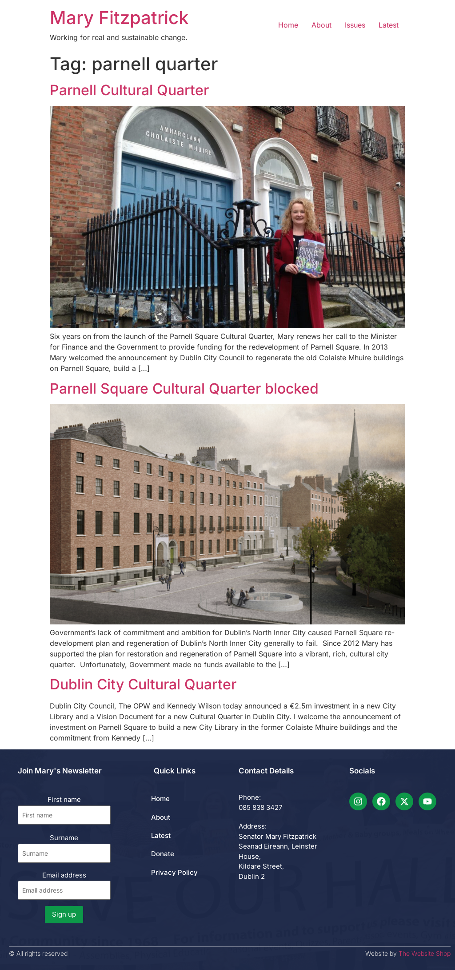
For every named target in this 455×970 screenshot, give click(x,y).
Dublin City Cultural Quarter (143, 684)
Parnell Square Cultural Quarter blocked (184, 388)
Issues (355, 24)
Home (288, 24)
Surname (64, 837)
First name (64, 799)
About (321, 24)
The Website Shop (425, 953)
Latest (389, 24)
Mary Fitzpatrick (119, 17)
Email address (64, 885)
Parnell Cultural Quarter (129, 90)
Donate (162, 853)
